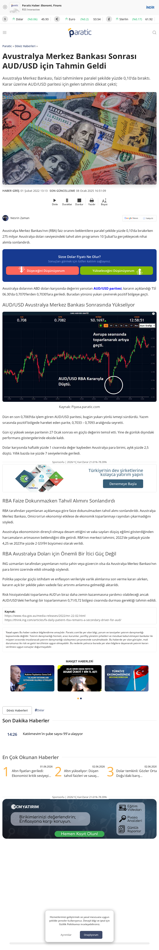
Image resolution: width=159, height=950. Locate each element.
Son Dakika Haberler (25, 718)
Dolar (39, 708)
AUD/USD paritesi (108, 286)
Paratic (7, 46)
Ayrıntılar (66, 935)
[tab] (78, 696)
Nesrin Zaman (20, 218)
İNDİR (150, 7)
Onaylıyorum (91, 934)
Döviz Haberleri (25, 46)
